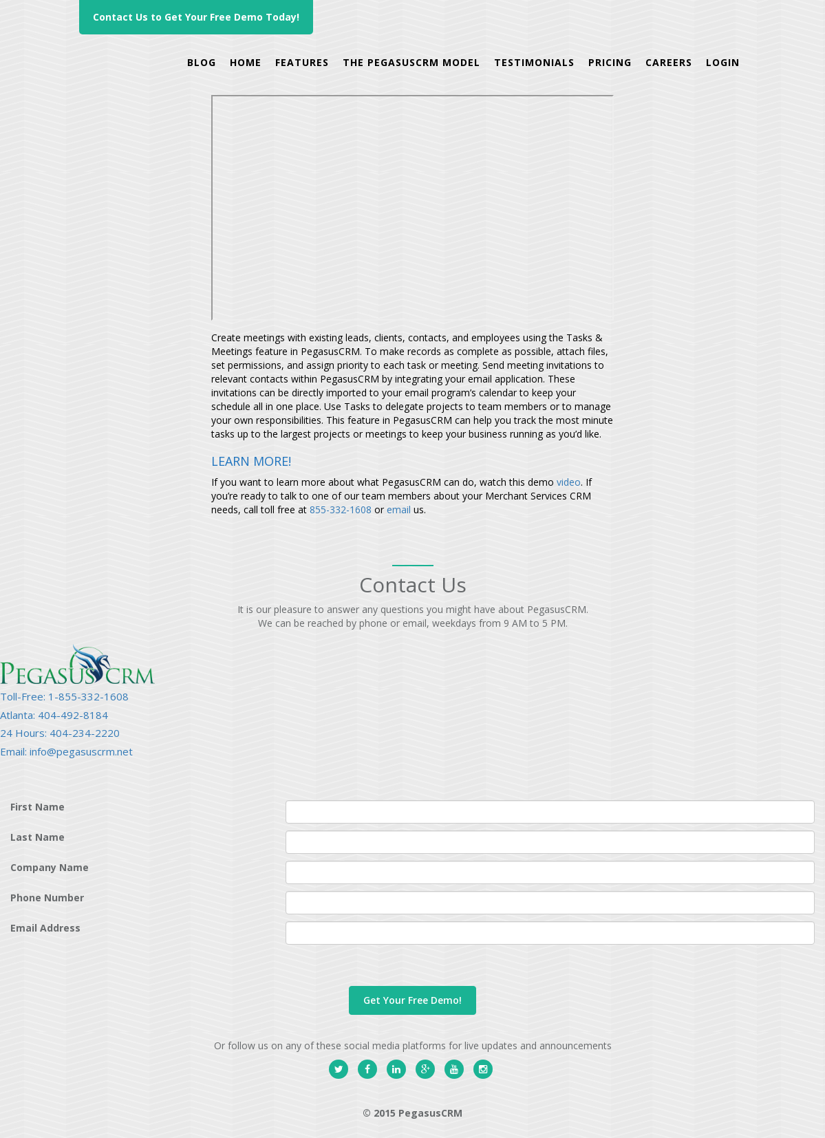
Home (245, 62)
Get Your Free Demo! (412, 1000)
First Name (37, 806)
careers (668, 62)
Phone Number (47, 897)
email (399, 509)
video (569, 482)
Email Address (45, 927)
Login (723, 62)
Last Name (37, 837)
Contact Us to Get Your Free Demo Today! (196, 16)
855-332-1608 (341, 509)
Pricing (610, 62)
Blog (201, 62)
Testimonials (534, 62)
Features (302, 62)
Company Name (49, 867)
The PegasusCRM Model (411, 62)
